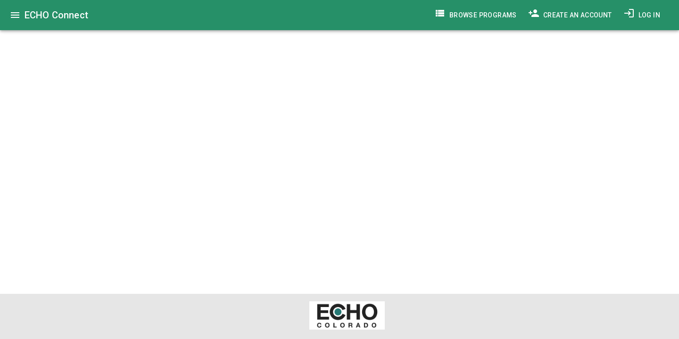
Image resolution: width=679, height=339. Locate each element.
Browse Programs (476, 15)
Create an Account (570, 15)
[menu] (15, 15)
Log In (642, 15)
